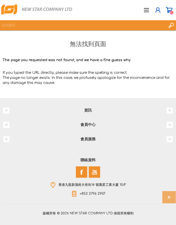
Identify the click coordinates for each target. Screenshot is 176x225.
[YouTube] (94, 172)
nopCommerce (98, 214)
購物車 (169, 10)
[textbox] (83, 25)
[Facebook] (81, 172)
